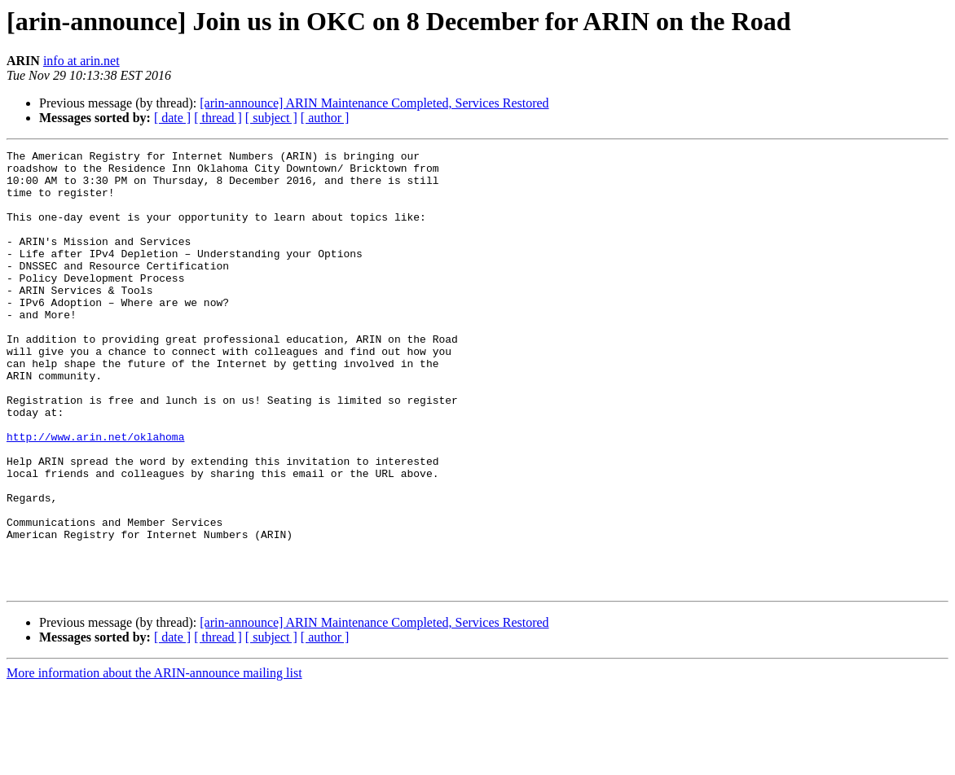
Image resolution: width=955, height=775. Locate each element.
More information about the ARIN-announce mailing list (154, 761)
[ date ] (172, 118)
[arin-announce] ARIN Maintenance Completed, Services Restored (374, 103)
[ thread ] (218, 118)
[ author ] (325, 118)
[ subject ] (271, 118)
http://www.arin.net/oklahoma (95, 495)
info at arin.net (81, 61)
